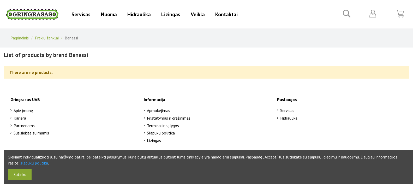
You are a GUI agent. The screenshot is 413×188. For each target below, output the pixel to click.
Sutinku (20, 174)
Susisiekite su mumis (31, 133)
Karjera (20, 118)
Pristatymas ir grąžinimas (168, 118)
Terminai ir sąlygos (163, 125)
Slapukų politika (161, 133)
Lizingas (154, 140)
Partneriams (24, 125)
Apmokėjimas (158, 110)
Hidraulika (288, 118)
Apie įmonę (23, 110)
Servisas (287, 110)
